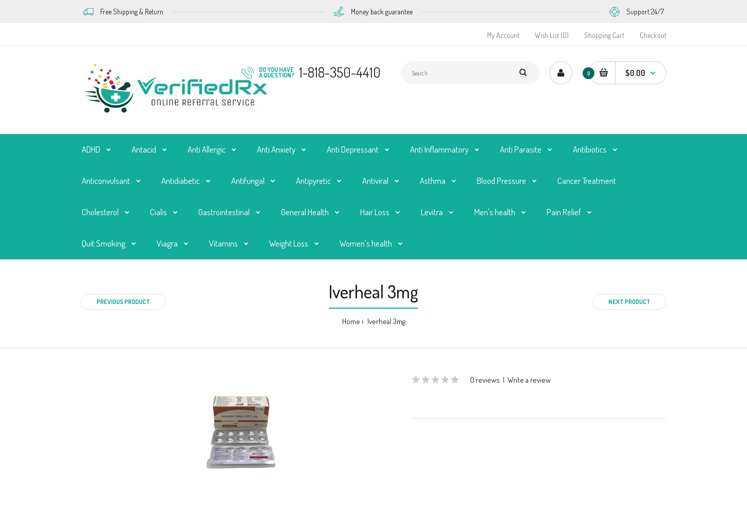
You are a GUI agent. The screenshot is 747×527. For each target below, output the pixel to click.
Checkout (653, 35)
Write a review (529, 380)
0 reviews (485, 380)
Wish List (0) (552, 35)
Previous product (123, 302)
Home (351, 321)
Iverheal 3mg (385, 321)
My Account (503, 35)
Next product (629, 302)
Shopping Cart (604, 35)
